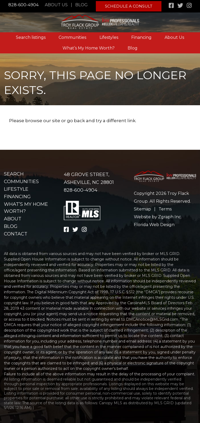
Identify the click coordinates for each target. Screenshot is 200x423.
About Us (57, 4)
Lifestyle (16, 189)
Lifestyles (108, 35)
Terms (165, 209)
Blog (83, 4)
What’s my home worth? (26, 207)
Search (14, 174)
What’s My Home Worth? (89, 45)
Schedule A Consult (129, 5)
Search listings (31, 35)
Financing (141, 35)
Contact (15, 234)
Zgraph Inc (169, 216)
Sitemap (142, 209)
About (12, 219)
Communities (72, 35)
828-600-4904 (23, 4)
